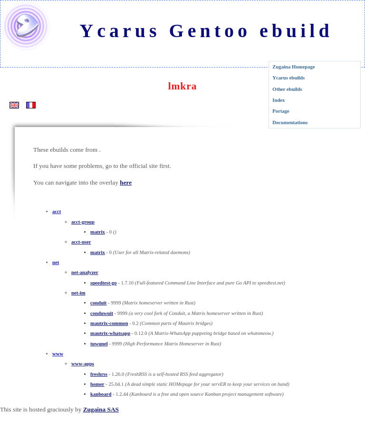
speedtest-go (103, 282)
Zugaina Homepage (293, 66)
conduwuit (101, 313)
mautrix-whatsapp (110, 333)
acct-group (83, 222)
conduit (98, 302)
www (57, 353)
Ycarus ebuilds (288, 77)
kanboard (100, 394)
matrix (97, 232)
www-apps (82, 363)
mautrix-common (109, 323)
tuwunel (99, 343)
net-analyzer (84, 272)
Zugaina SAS (101, 409)
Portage (280, 111)
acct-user (81, 242)
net (55, 262)
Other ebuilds (287, 89)
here (126, 182)
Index (278, 100)
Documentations (289, 122)
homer (97, 384)
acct (56, 211)
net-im (78, 292)
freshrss (98, 374)
